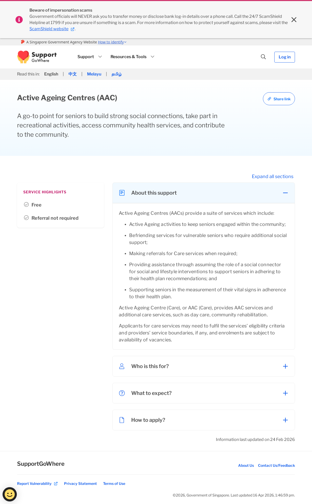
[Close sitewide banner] (294, 20)
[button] (37, 57)
